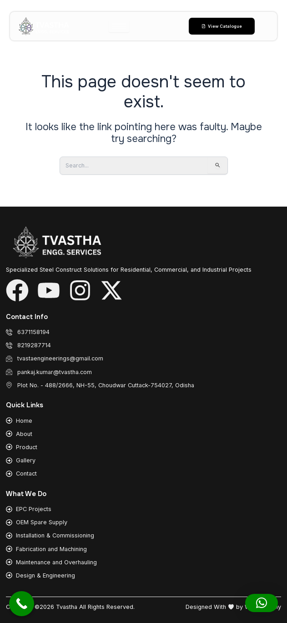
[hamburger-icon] (119, 26)
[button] (261, 603)
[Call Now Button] (21, 603)
